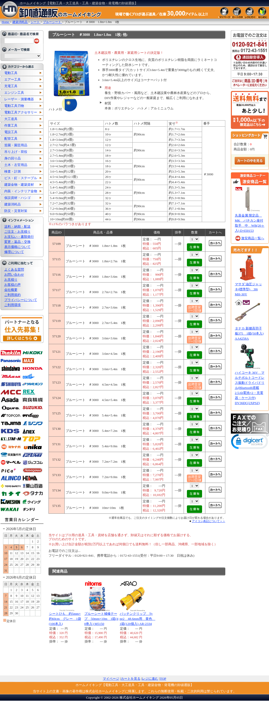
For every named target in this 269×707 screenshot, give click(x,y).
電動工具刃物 (14, 106)
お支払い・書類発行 (19, 237)
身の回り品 (12, 158)
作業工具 (10, 125)
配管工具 (10, 138)
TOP (163, 678)
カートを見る (130, 678)
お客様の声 (12, 285)
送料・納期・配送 (17, 226)
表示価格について (17, 247)
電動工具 (10, 73)
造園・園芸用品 (15, 145)
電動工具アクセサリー (20, 112)
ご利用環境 (12, 305)
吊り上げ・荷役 (15, 152)
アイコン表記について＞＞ (208, 521)
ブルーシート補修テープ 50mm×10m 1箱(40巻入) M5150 (101, 619)
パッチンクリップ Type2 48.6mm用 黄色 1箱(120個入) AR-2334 (137, 619)
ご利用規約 (12, 295)
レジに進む (150, 678)
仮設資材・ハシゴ (17, 198)
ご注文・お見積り (17, 231)
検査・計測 (12, 171)
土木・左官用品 (15, 165)
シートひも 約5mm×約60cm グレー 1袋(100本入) (65, 619)
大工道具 (10, 119)
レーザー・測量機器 (19, 99)
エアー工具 (12, 79)
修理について (14, 252)
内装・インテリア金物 (20, 191)
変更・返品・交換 (17, 242)
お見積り (10, 279)
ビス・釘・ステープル (20, 178)
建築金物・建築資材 (19, 184)
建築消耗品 (12, 204)
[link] (250, 443)
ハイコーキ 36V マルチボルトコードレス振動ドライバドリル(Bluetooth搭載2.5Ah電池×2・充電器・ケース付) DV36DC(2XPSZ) (249, 388)
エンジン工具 (14, 93)
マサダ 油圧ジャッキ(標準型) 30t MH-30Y (248, 289)
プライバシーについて (20, 300)
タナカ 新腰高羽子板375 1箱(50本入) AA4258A (249, 333)
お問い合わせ (14, 274)
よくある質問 (14, 269)
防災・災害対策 (15, 211)
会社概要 (10, 290)
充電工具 (10, 86)
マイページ (111, 678)
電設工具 (10, 132)
